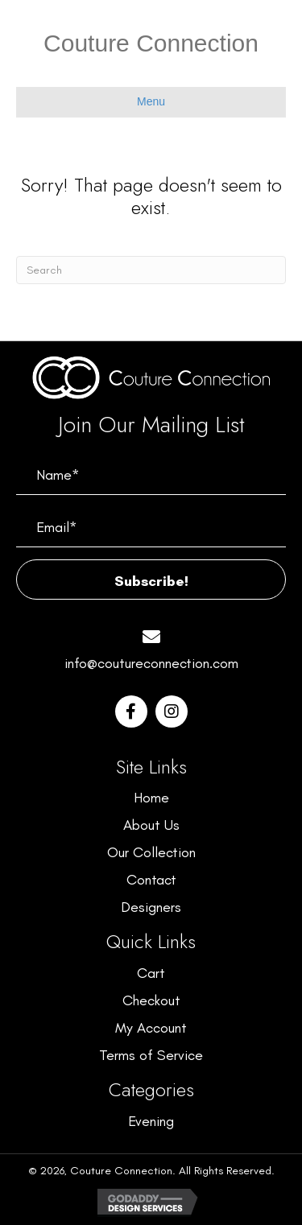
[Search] (151, 270)
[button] (151, 579)
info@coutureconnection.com (151, 663)
